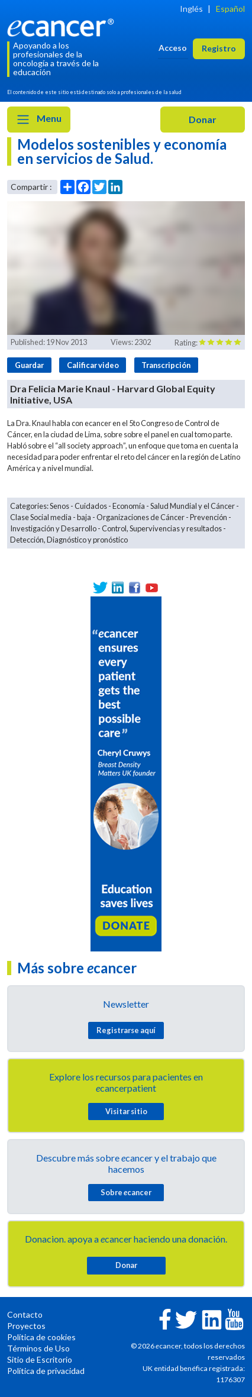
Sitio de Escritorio (39, 1359)
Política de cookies (41, 1337)
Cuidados (91, 506)
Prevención (208, 517)
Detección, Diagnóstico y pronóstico (69, 539)
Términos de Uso (38, 1348)
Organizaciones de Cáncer (140, 517)
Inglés (191, 9)
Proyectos (26, 1326)
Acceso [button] (173, 48)
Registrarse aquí (126, 1030)
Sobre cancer (126, 1192)
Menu (39, 119)
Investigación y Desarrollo (53, 528)
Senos (59, 506)
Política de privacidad (46, 1371)
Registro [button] (219, 48)
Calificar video (93, 365)
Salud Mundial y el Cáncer (192, 506)
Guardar (29, 365)
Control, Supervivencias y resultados (162, 528)
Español (230, 9)
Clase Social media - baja (50, 517)
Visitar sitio (126, 1111)
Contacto (25, 1314)
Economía (128, 506)
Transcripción (165, 365)
